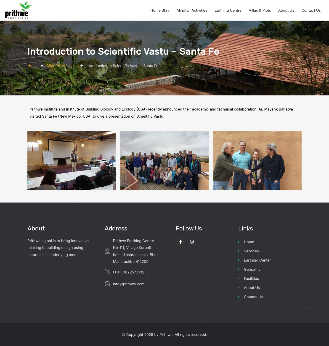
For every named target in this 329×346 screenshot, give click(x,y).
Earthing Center (254, 260)
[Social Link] (180, 241)
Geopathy (249, 269)
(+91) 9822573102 (128, 272)
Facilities (248, 278)
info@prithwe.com (129, 284)
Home (246, 242)
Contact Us (250, 297)
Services (248, 251)
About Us (249, 287)
